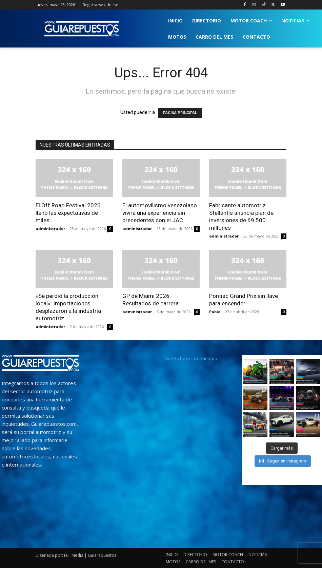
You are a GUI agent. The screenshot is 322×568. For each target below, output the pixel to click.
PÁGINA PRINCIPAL (180, 113)
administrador (50, 228)
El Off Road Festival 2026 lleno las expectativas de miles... (68, 213)
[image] (40, 363)
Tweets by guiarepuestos (190, 358)
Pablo (214, 311)
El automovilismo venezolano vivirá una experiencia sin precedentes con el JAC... (159, 213)
